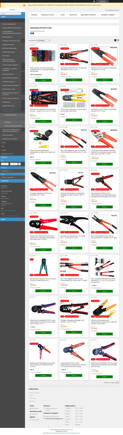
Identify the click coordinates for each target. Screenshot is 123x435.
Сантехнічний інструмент (10, 78)
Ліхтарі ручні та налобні (9, 139)
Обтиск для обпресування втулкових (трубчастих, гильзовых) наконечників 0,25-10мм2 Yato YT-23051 (42, 237)
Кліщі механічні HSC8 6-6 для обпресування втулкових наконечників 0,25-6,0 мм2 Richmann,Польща (73, 364)
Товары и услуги (6, 20)
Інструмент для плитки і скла (11, 41)
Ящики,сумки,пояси (8, 106)
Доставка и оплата (7, 154)
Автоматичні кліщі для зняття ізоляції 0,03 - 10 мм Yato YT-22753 (73, 237)
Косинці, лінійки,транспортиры (11, 28)
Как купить (33, 398)
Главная (34, 15)
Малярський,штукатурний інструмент (10, 93)
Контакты (73, 15)
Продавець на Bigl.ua (61, 431)
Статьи (3, 142)
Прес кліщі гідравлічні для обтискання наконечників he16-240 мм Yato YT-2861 (74, 151)
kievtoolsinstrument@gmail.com (10, 216)
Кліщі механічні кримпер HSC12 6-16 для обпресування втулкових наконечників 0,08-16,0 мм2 (104, 364)
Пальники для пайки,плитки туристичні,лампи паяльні (11, 130)
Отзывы (3, 150)
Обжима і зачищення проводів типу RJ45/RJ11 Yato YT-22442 (72, 321)
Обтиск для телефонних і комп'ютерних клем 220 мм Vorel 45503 (74, 110)
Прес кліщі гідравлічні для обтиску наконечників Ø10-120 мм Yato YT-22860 (74, 279)
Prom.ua (70, 429)
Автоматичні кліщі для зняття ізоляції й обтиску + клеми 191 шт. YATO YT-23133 (43, 110)
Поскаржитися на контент (57, 433)
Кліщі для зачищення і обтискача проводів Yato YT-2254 (41, 194)
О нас (3, 146)
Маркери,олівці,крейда (9, 48)
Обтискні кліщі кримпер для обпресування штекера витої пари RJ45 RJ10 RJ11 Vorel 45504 (104, 322)
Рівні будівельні (7, 37)
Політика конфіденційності (72, 433)
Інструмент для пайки (10, 115)
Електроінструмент (8, 74)
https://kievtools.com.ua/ (8, 210)
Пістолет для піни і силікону (10, 98)
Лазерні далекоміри (8, 52)
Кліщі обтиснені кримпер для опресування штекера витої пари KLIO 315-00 (42, 152)
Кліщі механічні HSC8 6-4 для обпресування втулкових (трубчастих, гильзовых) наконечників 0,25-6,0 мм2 (103, 194)
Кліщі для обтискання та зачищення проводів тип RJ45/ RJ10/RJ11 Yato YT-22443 (73, 194)
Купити (43, 80)
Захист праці (6, 102)
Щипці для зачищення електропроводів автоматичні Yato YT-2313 (73, 68)
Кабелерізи (7, 122)
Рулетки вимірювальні (9, 24)
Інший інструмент (7, 135)
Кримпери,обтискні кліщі (11, 118)
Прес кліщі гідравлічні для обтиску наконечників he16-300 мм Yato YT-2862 (104, 237)
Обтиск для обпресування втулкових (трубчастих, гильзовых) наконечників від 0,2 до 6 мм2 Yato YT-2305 (103, 152)
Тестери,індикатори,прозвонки (13, 126)
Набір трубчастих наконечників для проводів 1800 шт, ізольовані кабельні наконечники (42, 69)
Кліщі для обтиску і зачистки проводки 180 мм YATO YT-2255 (103, 110)
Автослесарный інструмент (10, 85)
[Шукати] (23, 13)
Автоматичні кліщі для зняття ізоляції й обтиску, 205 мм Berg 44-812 (43, 279)
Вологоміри (5, 56)
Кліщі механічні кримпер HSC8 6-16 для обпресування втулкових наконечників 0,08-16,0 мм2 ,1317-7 (42, 322)
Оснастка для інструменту (10, 65)
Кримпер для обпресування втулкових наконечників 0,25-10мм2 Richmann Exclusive (42, 364)
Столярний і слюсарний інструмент (9, 69)
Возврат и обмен (107, 15)
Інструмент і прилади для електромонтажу (10, 110)
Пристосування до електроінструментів (8, 60)
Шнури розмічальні (8, 44)
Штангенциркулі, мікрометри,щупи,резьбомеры (11, 32)
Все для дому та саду (8, 89)
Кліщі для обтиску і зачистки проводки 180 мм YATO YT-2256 (103, 68)
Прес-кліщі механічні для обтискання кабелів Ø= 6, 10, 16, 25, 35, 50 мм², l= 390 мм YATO (103, 280)
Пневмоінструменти (8, 81)
